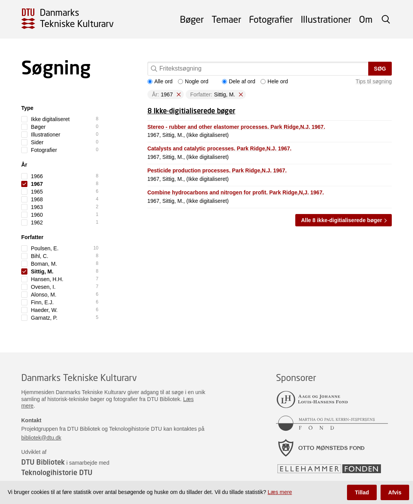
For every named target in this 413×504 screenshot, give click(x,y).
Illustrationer (326, 19)
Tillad (362, 492)
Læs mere (279, 492)
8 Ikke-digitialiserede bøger (191, 110)
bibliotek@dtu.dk (41, 438)
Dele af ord (238, 81)
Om (365, 19)
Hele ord (274, 81)
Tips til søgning (373, 81)
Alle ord (160, 81)
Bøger (192, 19)
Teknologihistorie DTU (56, 472)
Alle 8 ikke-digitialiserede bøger (341, 220)
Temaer (226, 19)
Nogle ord (193, 81)
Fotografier (271, 19)
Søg (380, 69)
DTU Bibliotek (43, 462)
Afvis (394, 492)
